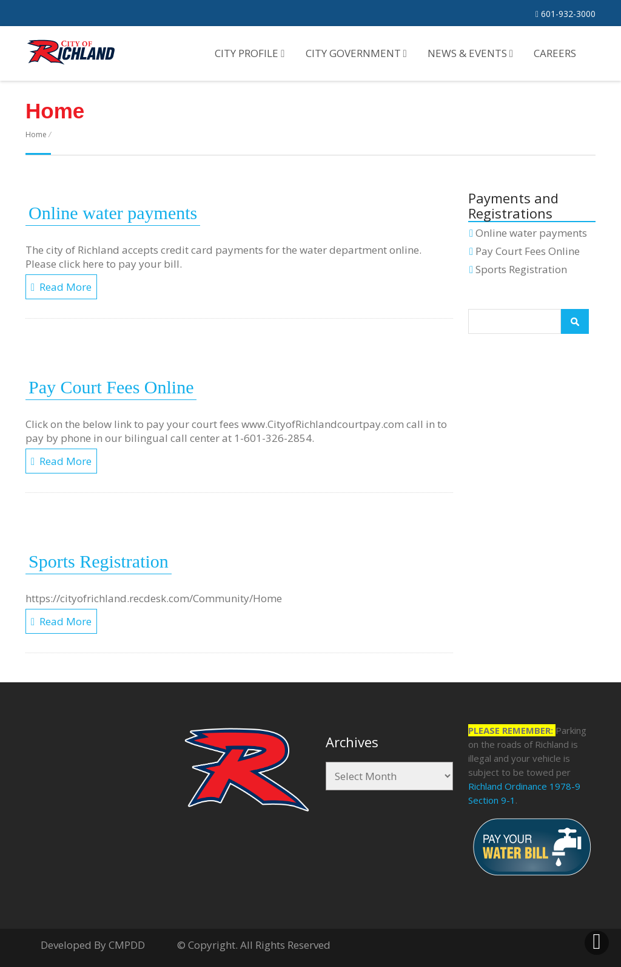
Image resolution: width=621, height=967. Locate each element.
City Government (356, 53)
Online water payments (113, 213)
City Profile (249, 53)
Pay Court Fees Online (111, 387)
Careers (555, 53)
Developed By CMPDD (93, 945)
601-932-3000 (565, 13)
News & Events (470, 53)
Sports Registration (99, 561)
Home (36, 134)
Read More (61, 287)
